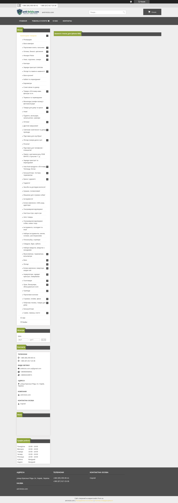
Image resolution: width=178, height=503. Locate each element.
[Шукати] (124, 12)
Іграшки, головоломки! (31, 191)
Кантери (26, 63)
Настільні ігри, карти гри (32, 213)
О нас (55, 21)
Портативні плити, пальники (33, 47)
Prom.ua (100, 498)
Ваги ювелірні (28, 43)
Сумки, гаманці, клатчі (31, 313)
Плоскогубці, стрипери (31, 240)
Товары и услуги (39, 21)
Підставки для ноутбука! (32, 136)
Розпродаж (27, 40)
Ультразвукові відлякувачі (33, 209)
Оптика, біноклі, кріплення (33, 51)
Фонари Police (28, 55)
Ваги (25, 260)
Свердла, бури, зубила (31, 244)
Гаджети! (26, 183)
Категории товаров (28, 36)
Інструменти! (28, 199)
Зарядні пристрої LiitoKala (33, 67)
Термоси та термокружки (32, 97)
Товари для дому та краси (33, 108)
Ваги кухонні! (28, 75)
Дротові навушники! (30, 126)
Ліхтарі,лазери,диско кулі (32, 140)
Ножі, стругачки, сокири (32, 59)
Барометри (27, 83)
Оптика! (26, 122)
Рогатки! (26, 144)
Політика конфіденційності (104, 501)
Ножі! (25, 112)
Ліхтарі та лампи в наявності (34, 71)
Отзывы (23, 322)
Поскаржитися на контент (84, 501)
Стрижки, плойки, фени (32, 299)
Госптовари (27, 281)
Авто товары (28, 217)
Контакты (67, 21)
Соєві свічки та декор (31, 87)
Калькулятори (28, 309)
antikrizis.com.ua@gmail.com (30, 368)
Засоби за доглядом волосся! (34, 187)
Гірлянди (26, 291)
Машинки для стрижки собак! (34, 195)
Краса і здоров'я (29, 179)
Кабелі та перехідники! (31, 79)
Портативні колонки (30, 295)
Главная (23, 21)
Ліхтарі (26, 264)
